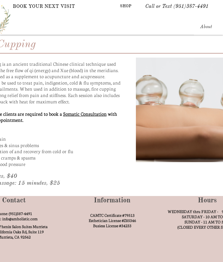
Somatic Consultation (85, 113)
